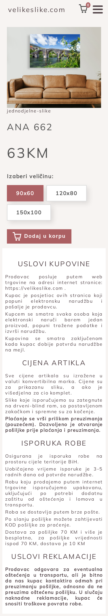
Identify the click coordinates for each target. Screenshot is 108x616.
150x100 (29, 212)
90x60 (25, 193)
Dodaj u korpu (39, 236)
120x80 (66, 193)
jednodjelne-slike (29, 111)
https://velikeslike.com (34, 288)
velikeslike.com (36, 9)
